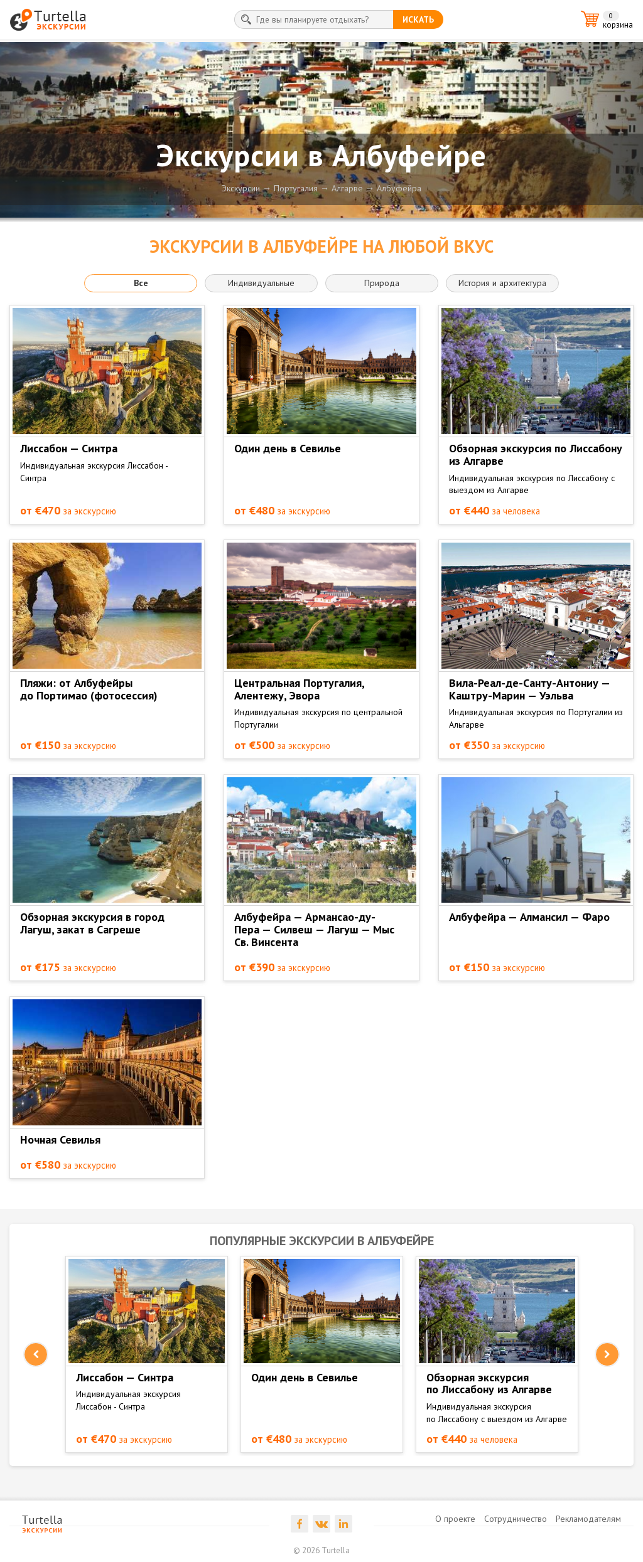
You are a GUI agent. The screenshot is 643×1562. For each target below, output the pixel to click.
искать (418, 19)
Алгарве (347, 188)
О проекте (455, 1518)
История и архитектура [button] (502, 283)
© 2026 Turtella (321, 1550)
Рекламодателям (588, 1518)
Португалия (296, 188)
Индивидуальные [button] (261, 283)
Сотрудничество (515, 1518)
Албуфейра (399, 188)
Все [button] (141, 283)
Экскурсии (241, 188)
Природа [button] (381, 283)
